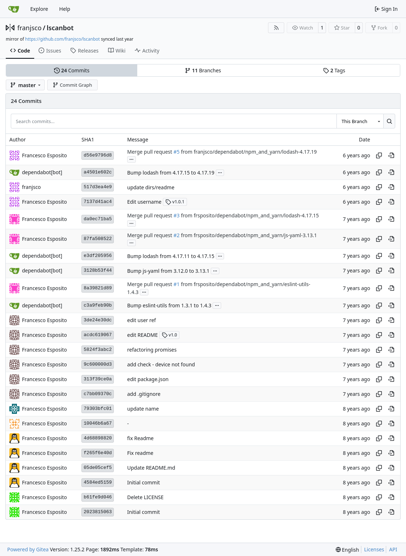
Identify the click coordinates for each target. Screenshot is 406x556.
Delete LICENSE (145, 497)
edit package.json (148, 379)
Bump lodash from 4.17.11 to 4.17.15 (170, 256)
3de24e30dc (98, 320)
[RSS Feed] (276, 27)
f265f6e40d (98, 453)
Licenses (374, 549)
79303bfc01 (98, 408)
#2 (176, 235)
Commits (71, 70)
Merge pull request (150, 151)
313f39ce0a (98, 379)
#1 (176, 284)
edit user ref (141, 320)
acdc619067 (98, 335)
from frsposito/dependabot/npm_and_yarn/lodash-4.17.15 (249, 215)
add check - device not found (161, 364)
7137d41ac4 (98, 201)
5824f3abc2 (98, 349)
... (131, 158)
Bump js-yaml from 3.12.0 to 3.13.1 (168, 270)
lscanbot (59, 27)
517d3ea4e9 (98, 187)
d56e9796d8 (98, 155)
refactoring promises (152, 349)
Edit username (144, 201)
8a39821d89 (98, 288)
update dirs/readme (150, 187)
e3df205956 (98, 255)
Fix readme (140, 452)
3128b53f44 (98, 270)
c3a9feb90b (98, 305)
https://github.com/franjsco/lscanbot (62, 39)
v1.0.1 (174, 202)
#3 (176, 215)
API (393, 549)
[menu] (347, 549)
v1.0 (169, 335)
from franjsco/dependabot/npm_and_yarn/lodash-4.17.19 (248, 151)
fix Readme (140, 438)
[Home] (14, 9)
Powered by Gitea (28, 549)
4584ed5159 (98, 482)
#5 (176, 151)
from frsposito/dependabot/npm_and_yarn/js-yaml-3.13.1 (248, 235)
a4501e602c (98, 172)
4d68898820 (98, 438)
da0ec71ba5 (98, 219)
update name (143, 408)
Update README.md (151, 467)
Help (64, 8)
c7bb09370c (98, 394)
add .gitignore (143, 393)
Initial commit (143, 482)
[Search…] (389, 121)
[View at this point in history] (391, 155)
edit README (142, 334)
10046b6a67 (98, 423)
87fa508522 (98, 238)
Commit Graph (72, 85)
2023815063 (98, 512)
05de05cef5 (98, 467)
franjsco (29, 27)
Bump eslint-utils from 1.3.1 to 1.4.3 (169, 305)
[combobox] (359, 121)
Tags (334, 70)
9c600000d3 (98, 364)
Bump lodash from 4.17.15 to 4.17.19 (170, 172)
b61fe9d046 (98, 497)
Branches (203, 70)
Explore (39, 8)
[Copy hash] (379, 155)
